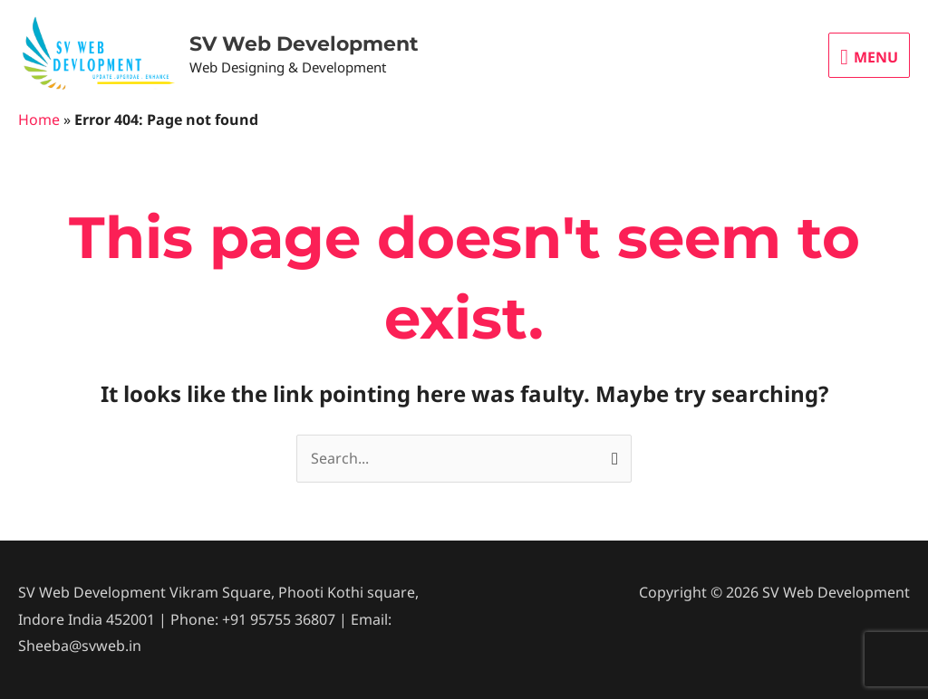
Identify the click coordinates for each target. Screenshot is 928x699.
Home (39, 119)
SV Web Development (304, 44)
